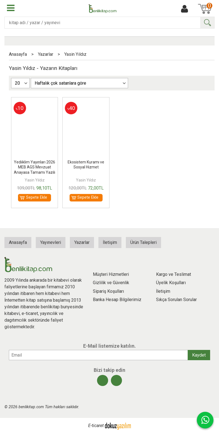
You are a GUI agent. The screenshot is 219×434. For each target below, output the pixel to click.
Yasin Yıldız (35, 180)
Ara (207, 22)
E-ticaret (96, 425)
